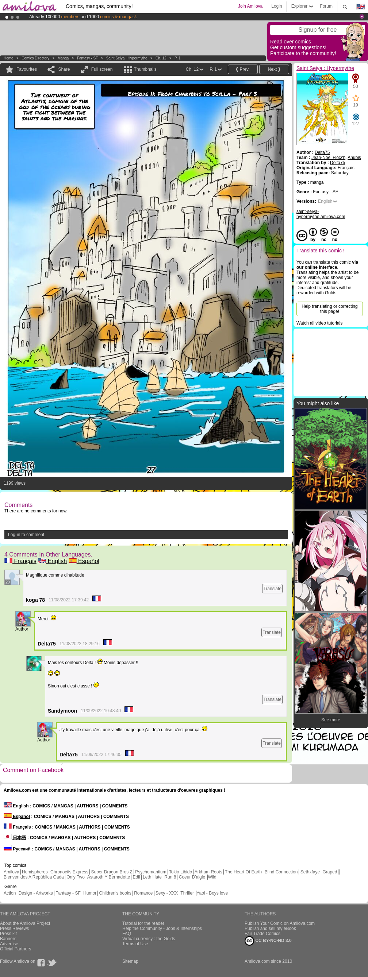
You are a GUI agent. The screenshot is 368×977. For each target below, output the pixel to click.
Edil (136, 877)
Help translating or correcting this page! (329, 309)
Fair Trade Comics (262, 933)
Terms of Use (135, 943)
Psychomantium (150, 872)
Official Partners (15, 948)
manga (63, 58)
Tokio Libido (180, 872)
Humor (89, 893)
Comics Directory (35, 58)
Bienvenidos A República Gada (34, 877)
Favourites (26, 69)
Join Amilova (250, 6)
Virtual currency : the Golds (148, 938)
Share (64, 69)
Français (20, 561)
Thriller (187, 893)
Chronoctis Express (69, 872)
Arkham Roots (208, 872)
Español (84, 561)
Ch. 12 (161, 58)
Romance (143, 893)
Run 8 (170, 877)
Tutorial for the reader (143, 923)
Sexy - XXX (167, 893)
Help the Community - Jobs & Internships (162, 928)
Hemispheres (35, 872)
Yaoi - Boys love (212, 893)
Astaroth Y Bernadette (108, 877)
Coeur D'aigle (193, 877)
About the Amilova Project (25, 923)
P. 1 (178, 58)
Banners (8, 938)
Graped (329, 872)
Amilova (11, 872)
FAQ (126, 933)
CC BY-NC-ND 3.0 (268, 941)
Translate (272, 588)
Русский (17, 849)
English (52, 561)
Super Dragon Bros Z (111, 872)
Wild (212, 877)
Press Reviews (14, 928)
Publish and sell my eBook (270, 928)
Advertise (9, 943)
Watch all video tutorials (319, 323)
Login (276, 6)
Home (9, 58)
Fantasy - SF (87, 58)
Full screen (102, 69)
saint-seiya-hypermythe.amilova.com (320, 214)
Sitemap (130, 961)
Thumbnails (145, 69)
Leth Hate (152, 877)
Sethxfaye (310, 872)
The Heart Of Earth (243, 872)
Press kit (8, 933)
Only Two (75, 877)
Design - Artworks (36, 893)
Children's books (115, 893)
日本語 (15, 837)
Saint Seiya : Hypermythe (126, 58)
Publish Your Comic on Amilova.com (280, 923)
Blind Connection (281, 872)
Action (10, 893)
